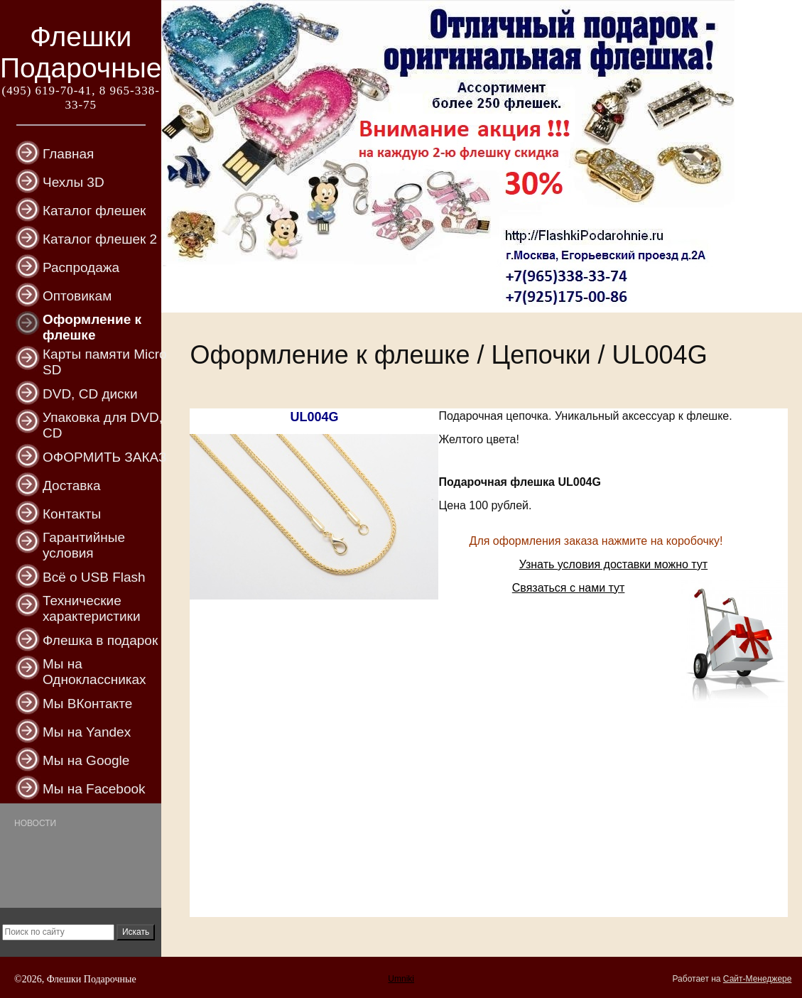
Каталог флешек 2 (100, 239)
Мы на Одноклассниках (94, 671)
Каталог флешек (94, 210)
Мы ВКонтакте (87, 703)
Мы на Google (86, 760)
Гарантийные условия (84, 545)
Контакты (72, 513)
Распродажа (81, 267)
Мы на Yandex (87, 732)
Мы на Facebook (94, 788)
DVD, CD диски (90, 393)
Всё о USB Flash (94, 577)
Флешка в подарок (100, 640)
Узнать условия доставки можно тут (613, 564)
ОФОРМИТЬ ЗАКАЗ (104, 457)
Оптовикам (77, 295)
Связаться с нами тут (568, 588)
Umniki (401, 979)
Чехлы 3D (73, 182)
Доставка (72, 485)
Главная (68, 153)
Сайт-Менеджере (757, 979)
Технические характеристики (92, 608)
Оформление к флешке (92, 327)
